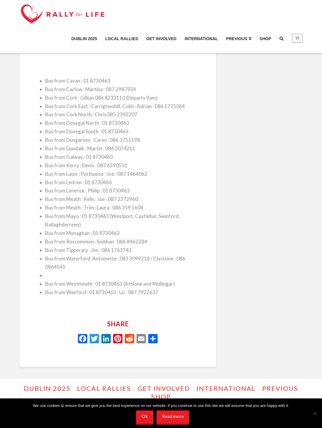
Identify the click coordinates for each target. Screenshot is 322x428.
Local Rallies (104, 388)
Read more (173, 416)
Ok (145, 416)
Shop (161, 396)
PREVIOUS (280, 388)
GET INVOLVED (163, 388)
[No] (315, 413)
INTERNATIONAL (226, 388)
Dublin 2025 (47, 388)
